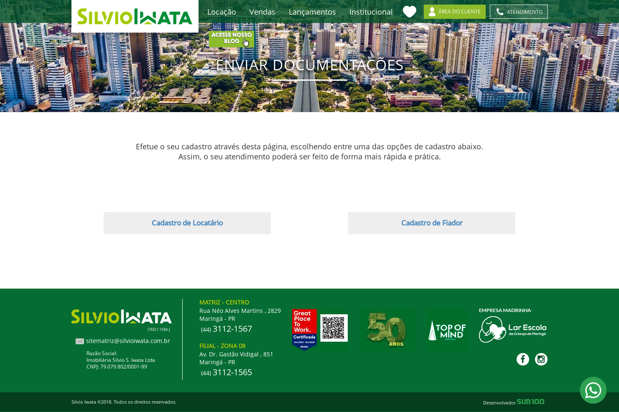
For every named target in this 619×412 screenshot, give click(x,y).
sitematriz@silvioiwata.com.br (128, 341)
